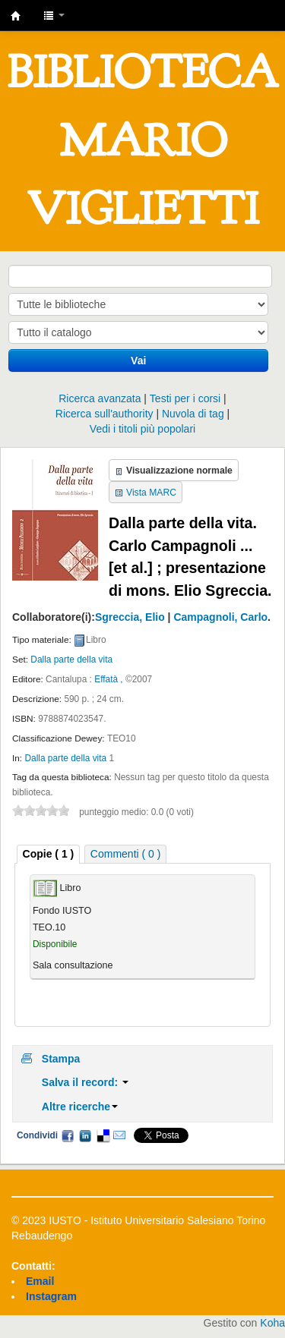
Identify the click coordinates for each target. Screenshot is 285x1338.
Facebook (67, 1135)
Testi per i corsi (185, 398)
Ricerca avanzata (100, 398)
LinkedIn (85, 1135)
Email (119, 1135)
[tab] (49, 854)
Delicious (102, 1135)
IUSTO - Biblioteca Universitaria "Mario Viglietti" (16, 16)
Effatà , (108, 679)
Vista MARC (151, 492)
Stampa (61, 1059)
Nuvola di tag (193, 414)
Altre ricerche (80, 1106)
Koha (272, 1323)
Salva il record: (85, 1082)
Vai (138, 360)
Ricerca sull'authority (104, 414)
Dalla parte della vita (71, 659)
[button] (54, 15)
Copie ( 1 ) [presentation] (48, 854)
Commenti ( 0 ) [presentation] (125, 854)
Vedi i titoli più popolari (142, 429)
